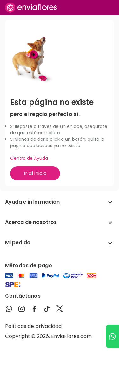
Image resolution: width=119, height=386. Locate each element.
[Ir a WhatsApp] (112, 336)
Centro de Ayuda (29, 158)
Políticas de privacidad (33, 326)
